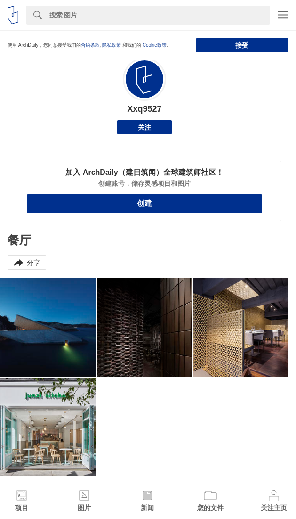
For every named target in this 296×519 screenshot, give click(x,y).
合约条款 (90, 45)
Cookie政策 (155, 45)
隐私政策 (111, 45)
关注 (144, 127)
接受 (241, 45)
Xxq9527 (144, 109)
